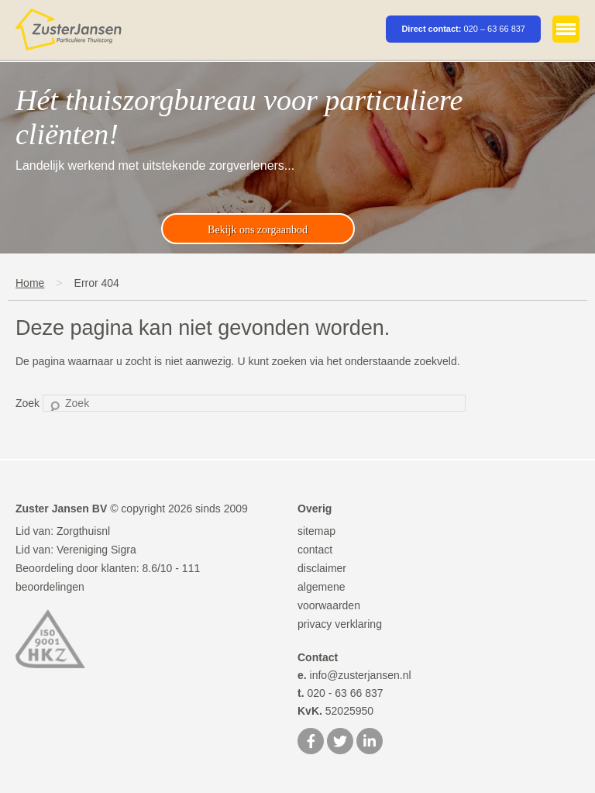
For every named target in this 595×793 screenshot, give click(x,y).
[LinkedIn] (369, 742)
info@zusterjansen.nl (354, 675)
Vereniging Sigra (96, 549)
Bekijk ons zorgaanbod (258, 230)
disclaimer (322, 568)
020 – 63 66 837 (494, 28)
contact (315, 549)
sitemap (316, 531)
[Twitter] (340, 742)
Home (29, 283)
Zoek (27, 403)
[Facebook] (311, 742)
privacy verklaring (340, 624)
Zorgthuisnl (83, 531)
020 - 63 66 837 (340, 693)
